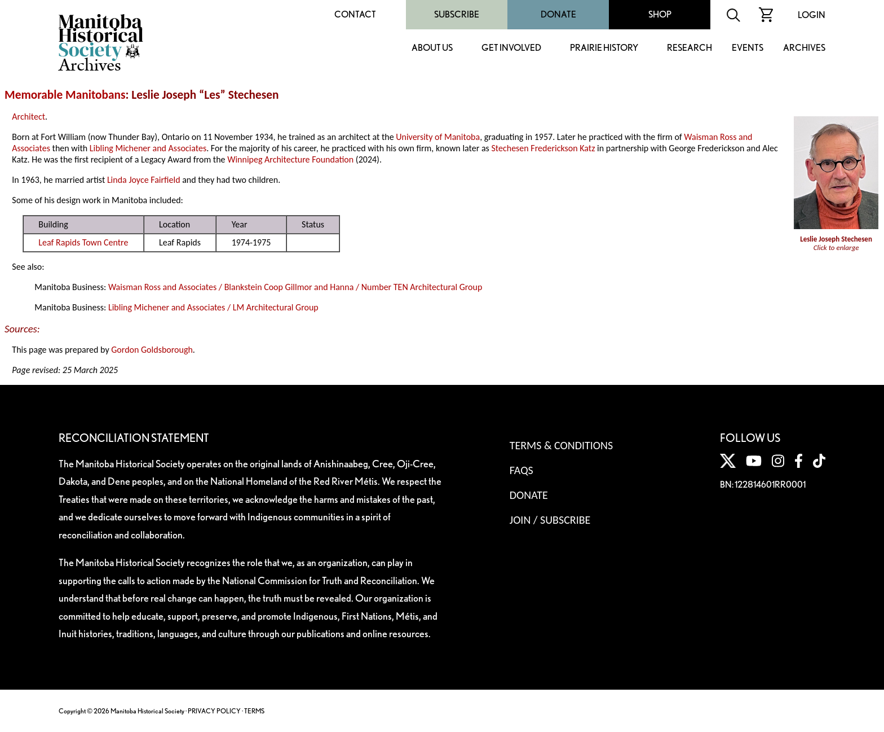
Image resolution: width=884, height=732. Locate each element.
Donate (558, 14)
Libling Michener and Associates (148, 148)
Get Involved (511, 48)
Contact (355, 14)
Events (747, 48)
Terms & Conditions (561, 445)
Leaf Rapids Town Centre (83, 242)
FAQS (521, 470)
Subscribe (456, 14)
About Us (432, 48)
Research (689, 48)
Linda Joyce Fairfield (143, 179)
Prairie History (604, 48)
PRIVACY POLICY (214, 711)
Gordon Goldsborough (152, 349)
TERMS (254, 711)
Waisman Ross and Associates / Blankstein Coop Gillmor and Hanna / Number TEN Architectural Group (295, 287)
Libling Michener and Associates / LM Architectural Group (213, 307)
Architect (28, 116)
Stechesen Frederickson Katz (543, 148)
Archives (804, 48)
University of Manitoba (438, 137)
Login (811, 15)
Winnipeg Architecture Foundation (290, 159)
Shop (659, 14)
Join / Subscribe (550, 520)
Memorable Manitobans (65, 94)
